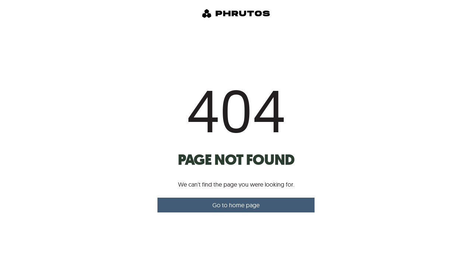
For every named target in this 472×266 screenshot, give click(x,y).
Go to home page (236, 205)
